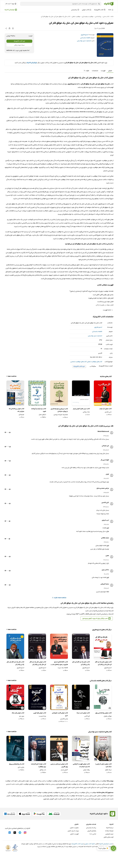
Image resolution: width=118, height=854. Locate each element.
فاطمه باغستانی (85, 38)
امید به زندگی (95, 787)
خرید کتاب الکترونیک (19, 41)
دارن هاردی (108, 412)
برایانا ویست (42, 716)
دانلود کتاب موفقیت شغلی (105, 796)
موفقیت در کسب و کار (45, 781)
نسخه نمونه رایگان (19, 45)
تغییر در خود (33, 781)
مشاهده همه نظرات (59, 598)
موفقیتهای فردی (40, 784)
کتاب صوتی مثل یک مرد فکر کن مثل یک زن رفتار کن (103, 663)
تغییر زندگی (105, 784)
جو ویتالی (21, 414)
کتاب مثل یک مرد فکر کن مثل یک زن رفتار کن (81, 663)
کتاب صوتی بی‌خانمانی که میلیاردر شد (16, 410)
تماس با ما (93, 834)
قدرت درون (87, 787)
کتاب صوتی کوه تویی (39, 713)
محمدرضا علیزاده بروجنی (61, 415)
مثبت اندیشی (10, 784)
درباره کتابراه (109, 828)
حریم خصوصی (109, 834)
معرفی (110, 71)
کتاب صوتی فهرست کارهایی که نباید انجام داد (81, 765)
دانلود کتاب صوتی (90, 844)
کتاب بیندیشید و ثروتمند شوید (38, 410)
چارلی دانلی (21, 767)
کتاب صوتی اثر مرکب (105, 409)
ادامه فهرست (108, 310)
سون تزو (21, 716)
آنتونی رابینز (64, 770)
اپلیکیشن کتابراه (9, 10)
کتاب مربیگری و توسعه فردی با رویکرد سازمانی (59, 410)
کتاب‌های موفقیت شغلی (94, 362)
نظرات (86, 71)
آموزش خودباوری (62, 787)
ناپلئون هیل (42, 414)
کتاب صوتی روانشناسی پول (103, 713)
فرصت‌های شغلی (108, 837)
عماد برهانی (86, 412)
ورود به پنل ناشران (73, 831)
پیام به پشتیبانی (91, 828)
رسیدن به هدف (50, 784)
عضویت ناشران (74, 828)
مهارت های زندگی (23, 781)
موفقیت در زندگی (101, 781)
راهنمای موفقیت (57, 781)
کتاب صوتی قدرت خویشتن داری (60, 714)
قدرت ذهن (71, 787)
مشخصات (95, 71)
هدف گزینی (103, 787)
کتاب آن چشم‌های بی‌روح (16, 764)
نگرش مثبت (19, 784)
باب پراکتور (43, 770)
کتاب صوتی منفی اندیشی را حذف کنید (104, 765)
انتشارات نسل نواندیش (84, 41)
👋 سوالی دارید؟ (103, 848)
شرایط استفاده (109, 831)
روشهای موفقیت (29, 784)
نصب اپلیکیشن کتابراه (105, 844)
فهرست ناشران (74, 834)
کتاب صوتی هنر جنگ (18, 713)
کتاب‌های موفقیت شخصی (78, 362)
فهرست (103, 71)
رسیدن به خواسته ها (94, 784)
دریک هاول (108, 770)
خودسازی (110, 787)
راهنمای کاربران (91, 831)
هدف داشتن (79, 787)
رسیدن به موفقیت (69, 781)
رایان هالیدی (64, 719)
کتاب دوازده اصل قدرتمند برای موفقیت (38, 765)
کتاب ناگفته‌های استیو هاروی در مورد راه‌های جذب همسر (59, 663)
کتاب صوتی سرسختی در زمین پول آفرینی (59, 765)
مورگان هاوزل (108, 716)
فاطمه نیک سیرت (63, 668)
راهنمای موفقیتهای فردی (63, 784)
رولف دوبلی (86, 770)
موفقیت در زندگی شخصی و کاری (85, 781)
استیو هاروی (85, 35)
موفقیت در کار (83, 784)
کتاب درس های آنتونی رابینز (81, 409)
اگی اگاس (87, 716)
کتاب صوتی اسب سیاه (83, 713)
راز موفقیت (74, 784)
